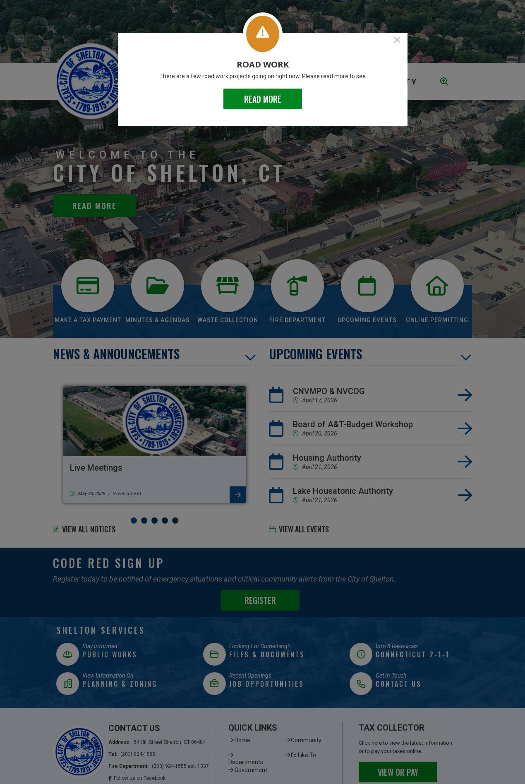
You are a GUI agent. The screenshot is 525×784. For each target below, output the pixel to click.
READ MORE (262, 99)
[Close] (397, 39)
